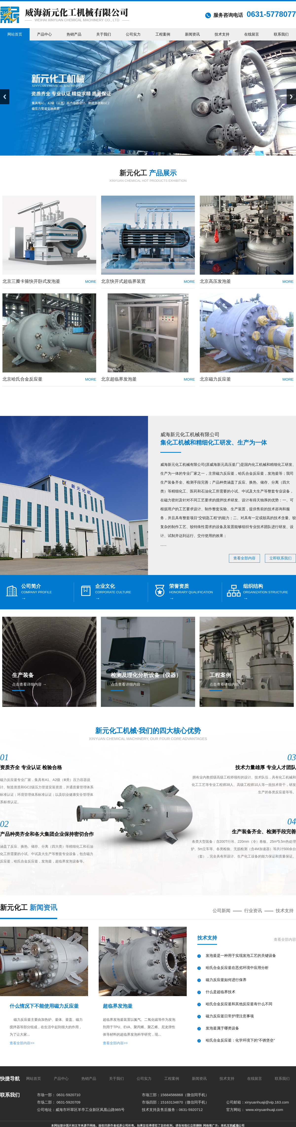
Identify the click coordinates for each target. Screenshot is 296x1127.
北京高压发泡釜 (215, 281)
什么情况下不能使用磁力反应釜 (44, 1006)
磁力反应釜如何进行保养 (226, 980)
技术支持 (285, 910)
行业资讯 (253, 910)
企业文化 (105, 586)
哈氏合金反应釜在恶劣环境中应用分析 (237, 967)
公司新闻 (221, 910)
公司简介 (31, 586)
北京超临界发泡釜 (119, 379)
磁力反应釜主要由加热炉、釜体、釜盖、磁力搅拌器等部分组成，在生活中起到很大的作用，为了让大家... (46, 1027)
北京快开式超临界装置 (123, 281)
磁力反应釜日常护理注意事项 (230, 1016)
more (90, 281)
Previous (4, 96)
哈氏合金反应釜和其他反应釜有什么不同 (239, 1004)
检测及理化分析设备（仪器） (146, 675)
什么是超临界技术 (220, 992)
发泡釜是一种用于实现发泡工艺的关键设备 (241, 955)
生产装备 (23, 675)
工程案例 (220, 675)
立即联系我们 (280, 558)
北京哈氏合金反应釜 (22, 379)
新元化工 (148, 173)
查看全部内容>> (22, 1043)
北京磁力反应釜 (215, 379)
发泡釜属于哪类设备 (222, 1028)
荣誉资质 (179, 586)
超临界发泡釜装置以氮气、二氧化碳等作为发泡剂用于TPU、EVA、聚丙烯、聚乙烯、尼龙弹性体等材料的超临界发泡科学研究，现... (139, 1027)
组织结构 (253, 586)
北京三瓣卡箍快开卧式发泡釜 (31, 281)
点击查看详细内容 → (29, 684)
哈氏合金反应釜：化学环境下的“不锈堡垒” (240, 1040)
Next (291, 96)
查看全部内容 (244, 558)
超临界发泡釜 (117, 1006)
